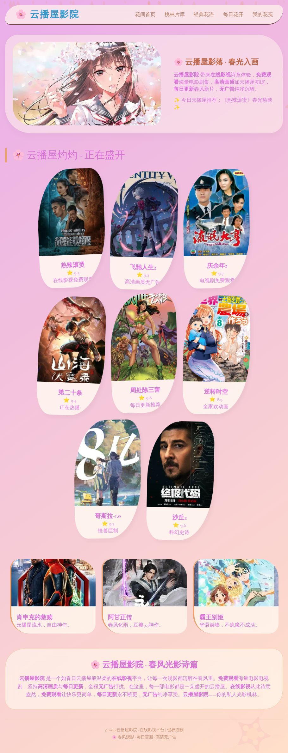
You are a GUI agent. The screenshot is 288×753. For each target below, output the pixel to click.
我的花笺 (263, 14)
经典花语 (204, 14)
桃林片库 (175, 14)
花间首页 (145, 14)
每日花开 (233, 14)
